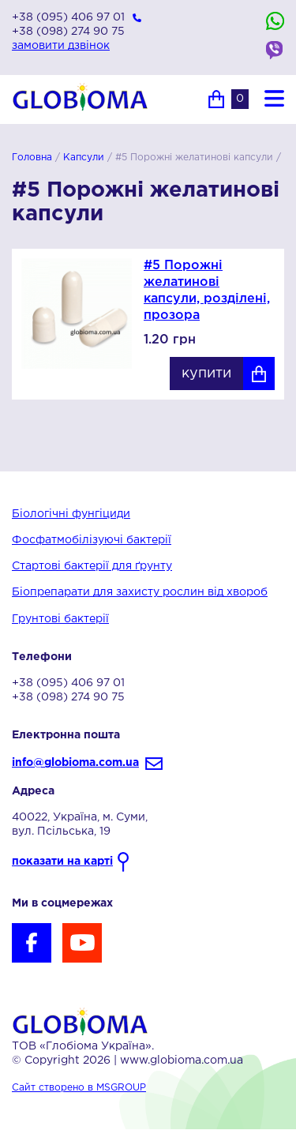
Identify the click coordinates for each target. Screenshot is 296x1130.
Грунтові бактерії (60, 619)
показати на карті (62, 861)
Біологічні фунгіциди (71, 514)
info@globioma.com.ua (75, 763)
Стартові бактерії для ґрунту (92, 566)
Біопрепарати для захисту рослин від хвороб (140, 592)
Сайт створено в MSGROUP (79, 1087)
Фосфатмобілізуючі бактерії (91, 540)
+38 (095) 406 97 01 (68, 17)
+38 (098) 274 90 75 (68, 31)
